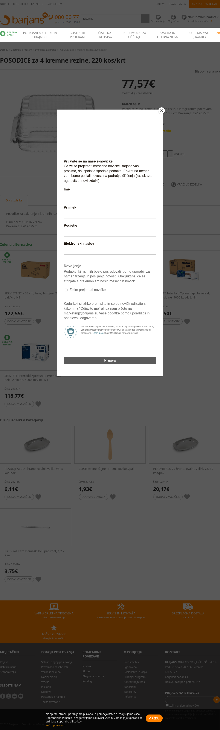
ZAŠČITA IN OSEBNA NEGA (167, 35)
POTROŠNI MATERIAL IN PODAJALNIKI (40, 35)
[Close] (161, 110)
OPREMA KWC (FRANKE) (199, 35)
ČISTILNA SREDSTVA (105, 35)
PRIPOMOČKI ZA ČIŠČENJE (134, 35)
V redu (154, 718)
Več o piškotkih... (56, 725)
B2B (217, 33)
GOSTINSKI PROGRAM (77, 35)
